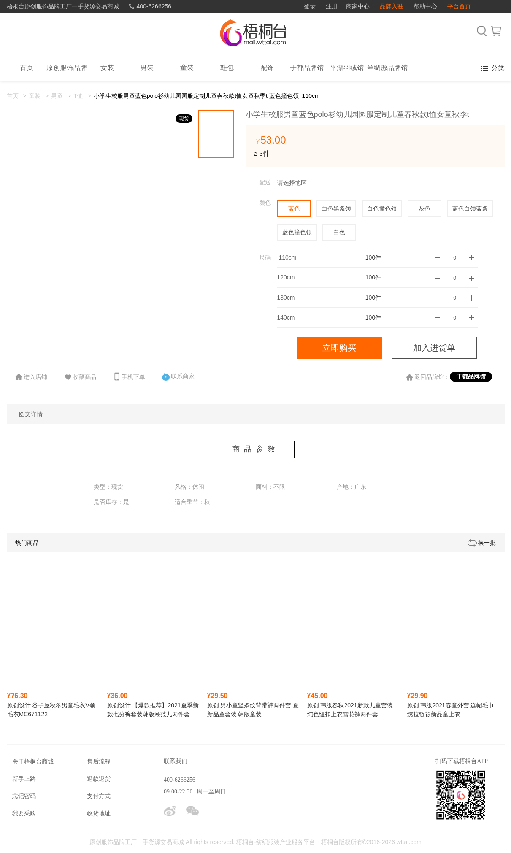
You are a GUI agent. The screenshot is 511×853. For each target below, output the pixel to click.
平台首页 (459, 6)
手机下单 (129, 376)
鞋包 (227, 67)
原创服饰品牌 (66, 67)
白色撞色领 (382, 208)
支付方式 (99, 796)
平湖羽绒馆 (347, 67)
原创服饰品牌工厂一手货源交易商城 (136, 842)
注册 (332, 6)
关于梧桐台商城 (33, 761)
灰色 (424, 208)
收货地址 (99, 813)
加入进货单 (434, 347)
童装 (187, 67)
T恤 (78, 95)
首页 (13, 95)
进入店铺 (31, 377)
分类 (498, 68)
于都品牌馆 (307, 67)
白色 (339, 232)
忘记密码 (24, 796)
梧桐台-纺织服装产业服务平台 (275, 842)
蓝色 (294, 208)
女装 (107, 67)
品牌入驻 (391, 6)
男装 (147, 67)
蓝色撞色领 (297, 232)
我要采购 (24, 813)
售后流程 (99, 761)
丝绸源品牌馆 (387, 67)
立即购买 (339, 347)
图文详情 (31, 414)
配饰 (267, 67)
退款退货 (99, 778)
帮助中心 (425, 6)
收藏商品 (80, 377)
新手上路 (24, 778)
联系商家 (178, 377)
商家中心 (358, 6)
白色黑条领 (336, 208)
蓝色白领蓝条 (470, 208)
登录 (310, 6)
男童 (57, 95)
